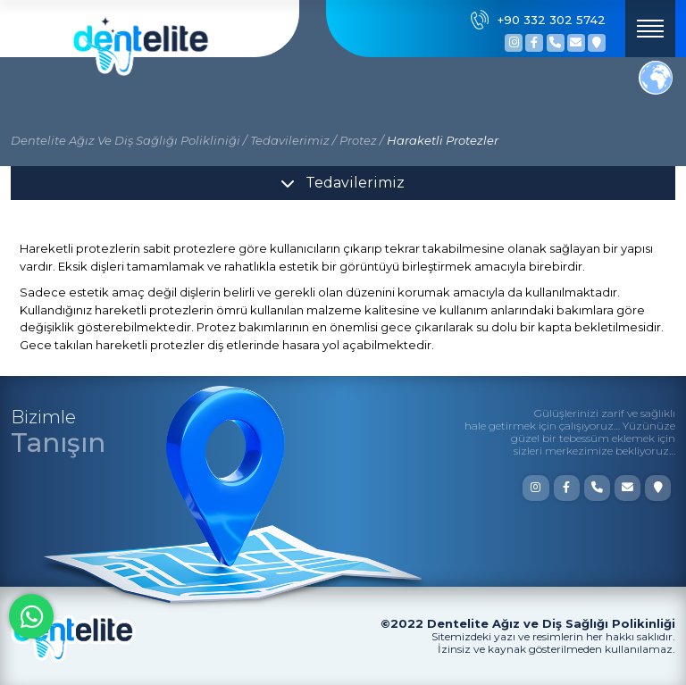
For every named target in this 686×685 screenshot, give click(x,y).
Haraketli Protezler (442, 140)
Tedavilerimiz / (293, 140)
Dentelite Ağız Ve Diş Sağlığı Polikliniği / (129, 140)
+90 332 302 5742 (538, 20)
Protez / (361, 140)
